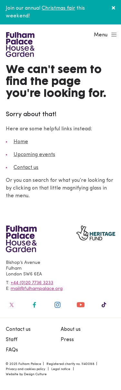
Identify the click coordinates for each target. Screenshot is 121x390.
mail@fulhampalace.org (37, 288)
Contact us (26, 167)
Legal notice (60, 369)
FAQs (12, 350)
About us (71, 329)
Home (21, 141)
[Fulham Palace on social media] (11, 305)
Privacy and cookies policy (25, 369)
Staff (11, 339)
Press (67, 339)
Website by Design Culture (26, 374)
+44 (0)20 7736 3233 (32, 283)
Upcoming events (34, 154)
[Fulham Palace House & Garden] (19, 43)
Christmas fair (58, 8)
